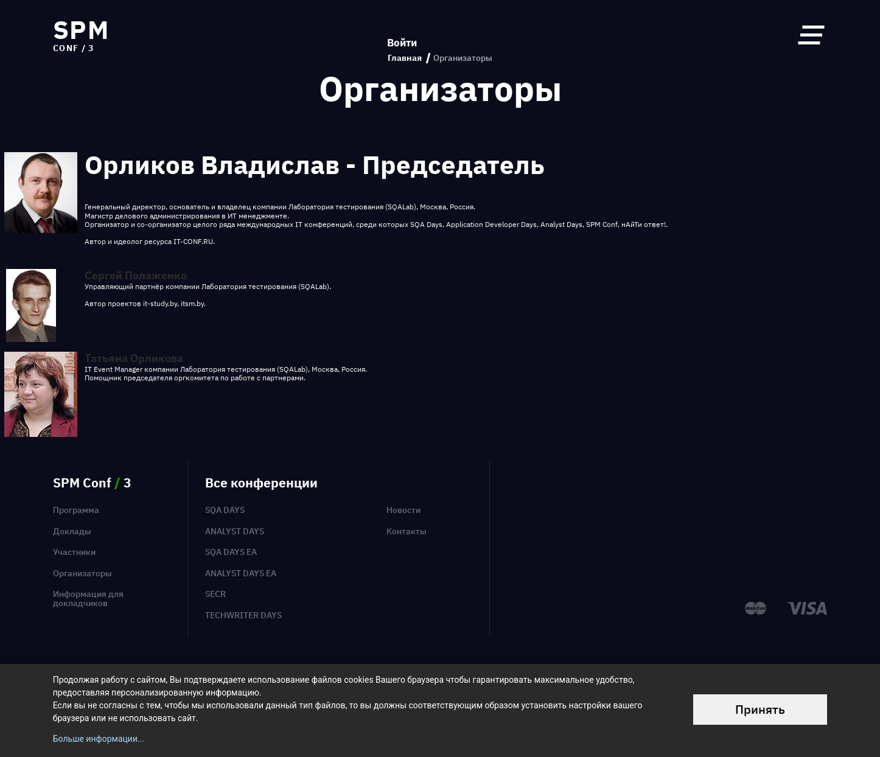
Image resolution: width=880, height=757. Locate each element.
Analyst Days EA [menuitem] (240, 573)
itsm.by (192, 303)
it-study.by (160, 303)
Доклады (72, 531)
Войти (402, 34)
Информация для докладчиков (88, 598)
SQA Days (426, 224)
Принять (760, 709)
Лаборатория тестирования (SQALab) (352, 206)
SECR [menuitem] (215, 593)
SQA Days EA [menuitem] (231, 551)
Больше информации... (98, 739)
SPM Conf (602, 224)
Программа (76, 509)
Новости (403, 509)
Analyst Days (561, 224)
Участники (74, 551)
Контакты (406, 531)
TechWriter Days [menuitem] (243, 615)
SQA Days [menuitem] (225, 509)
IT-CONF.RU (193, 241)
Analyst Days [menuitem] (234, 531)
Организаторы (82, 573)
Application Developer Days (491, 224)
